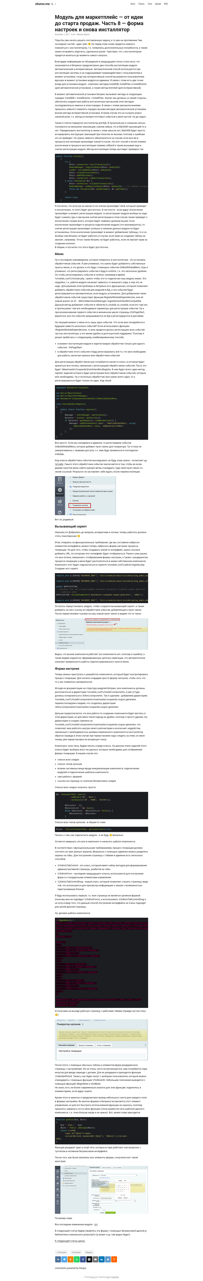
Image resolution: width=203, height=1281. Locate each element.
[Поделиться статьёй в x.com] (89, 1259)
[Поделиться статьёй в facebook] (83, 1259)
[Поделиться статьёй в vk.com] (58, 1259)
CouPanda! (76, 1252)
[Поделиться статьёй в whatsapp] (77, 1259)
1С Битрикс (62, 1252)
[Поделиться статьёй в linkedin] (102, 1259)
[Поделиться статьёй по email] (95, 1259)
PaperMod (115, 1277)
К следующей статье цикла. (70, 1241)
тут (96, 1224)
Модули (89, 1252)
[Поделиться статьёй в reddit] (108, 1259)
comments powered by (70, 1268)
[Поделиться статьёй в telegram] (64, 1259)
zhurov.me (42, 4)
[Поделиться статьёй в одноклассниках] (70, 1259)
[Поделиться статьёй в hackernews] (114, 1259)
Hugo (108, 1277)
